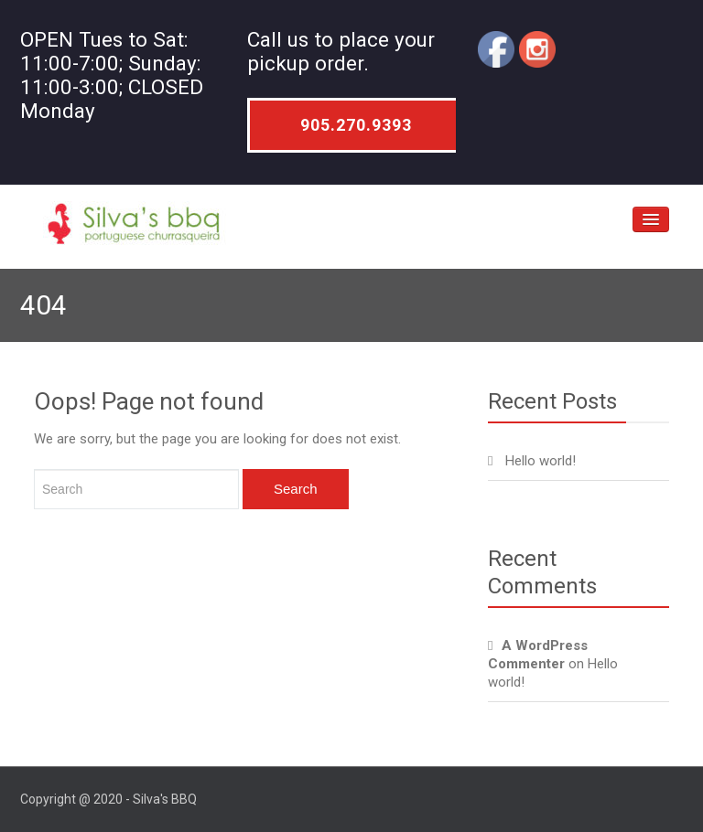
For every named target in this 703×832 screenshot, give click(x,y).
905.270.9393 (356, 124)
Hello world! (540, 461)
